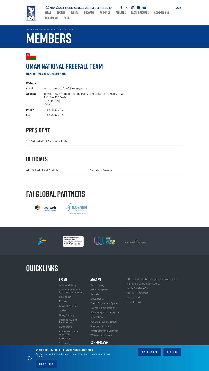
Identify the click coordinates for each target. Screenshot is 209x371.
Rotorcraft (65, 338)
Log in (178, 7)
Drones (63, 301)
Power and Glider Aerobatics (69, 333)
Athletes (121, 12)
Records (89, 12)
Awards (94, 294)
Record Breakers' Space (103, 321)
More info (46, 364)
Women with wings (101, 335)
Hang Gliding (66, 315)
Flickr (138, 8)
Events (75, 12)
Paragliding (65, 327)
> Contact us (133, 302)
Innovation (96, 317)
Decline (172, 353)
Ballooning (65, 297)
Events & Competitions (103, 308)
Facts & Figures (140, 12)
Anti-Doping (97, 285)
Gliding (63, 310)
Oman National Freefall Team (58, 29)
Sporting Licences (100, 326)
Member (38, 29)
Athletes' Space (99, 289)
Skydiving (64, 343)
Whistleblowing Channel (104, 331)
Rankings (105, 12)
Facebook (121, 8)
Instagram (133, 8)
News (48, 12)
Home (31, 13)
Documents (51, 18)
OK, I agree (150, 353)
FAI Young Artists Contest (104, 312)
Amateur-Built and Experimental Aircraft (71, 291)
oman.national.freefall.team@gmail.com (69, 89)
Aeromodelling (67, 285)
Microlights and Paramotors (68, 321)
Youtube (144, 8)
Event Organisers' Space (104, 303)
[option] (45, 208)
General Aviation (68, 306)
